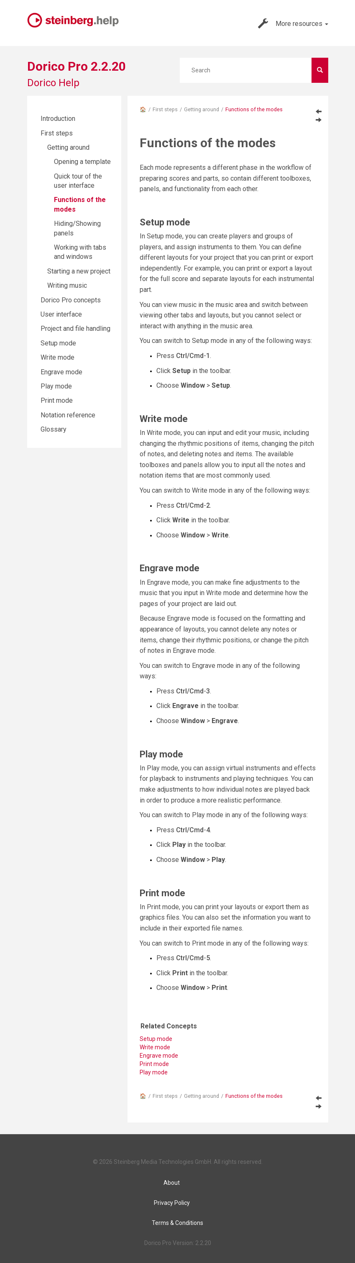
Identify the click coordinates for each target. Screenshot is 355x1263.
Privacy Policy (172, 1202)
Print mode (57, 400)
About (171, 1182)
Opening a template (82, 162)
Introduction (58, 119)
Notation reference (68, 415)
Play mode (154, 1072)
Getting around (201, 109)
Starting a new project (78, 271)
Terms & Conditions (177, 1223)
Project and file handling (75, 328)
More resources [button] (293, 23)
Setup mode (58, 343)
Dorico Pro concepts (71, 300)
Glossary (53, 429)
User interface (61, 314)
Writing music (67, 285)
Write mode (57, 357)
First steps (165, 109)
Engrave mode (61, 372)
